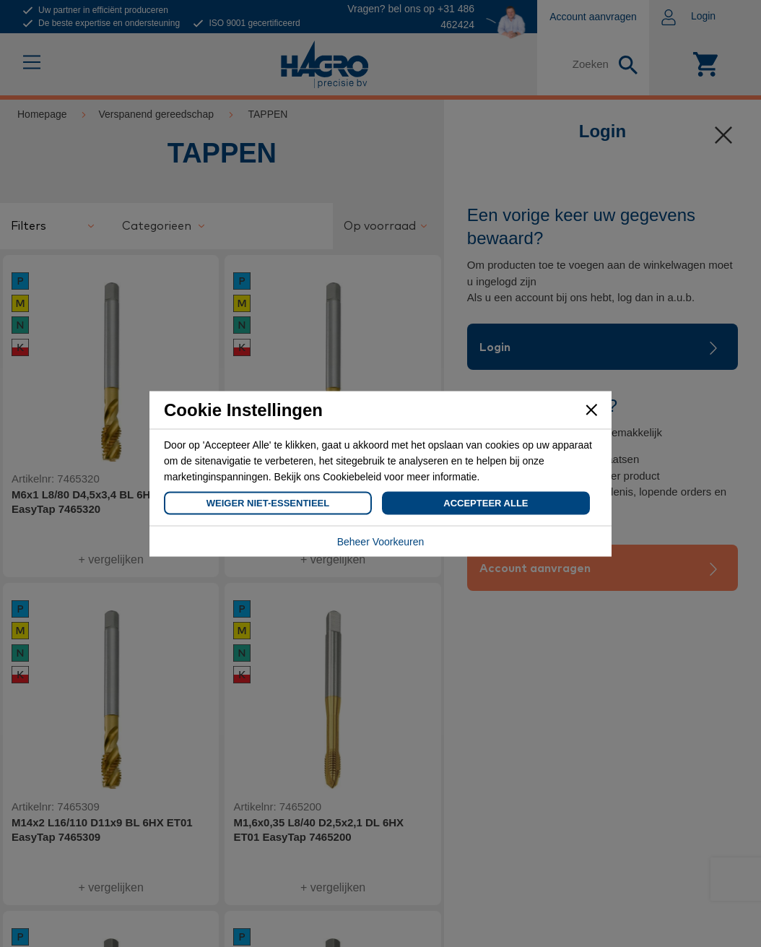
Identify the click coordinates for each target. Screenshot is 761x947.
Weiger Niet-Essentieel (267, 502)
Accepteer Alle (485, 502)
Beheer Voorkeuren (381, 541)
